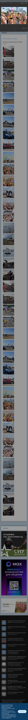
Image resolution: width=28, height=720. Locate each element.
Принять (22, 711)
